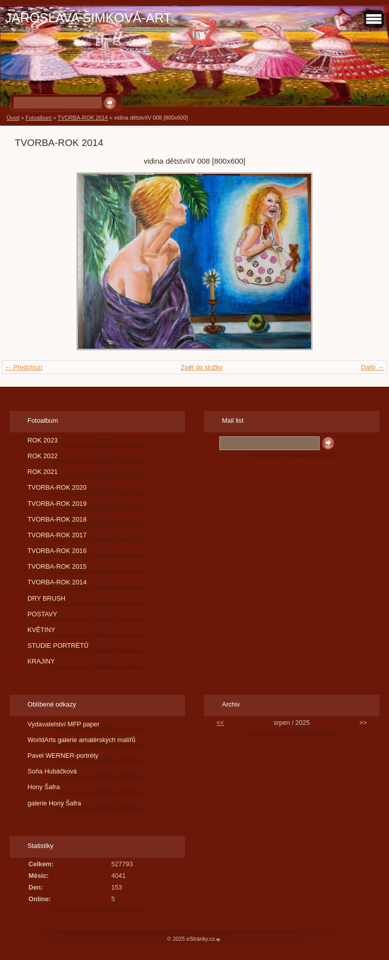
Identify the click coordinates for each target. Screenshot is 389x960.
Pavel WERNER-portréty (62, 755)
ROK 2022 (42, 456)
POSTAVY (42, 614)
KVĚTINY (41, 630)
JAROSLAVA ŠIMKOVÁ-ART (88, 18)
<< (220, 722)
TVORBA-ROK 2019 (57, 503)
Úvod (13, 118)
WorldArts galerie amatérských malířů (81, 740)
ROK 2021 (42, 471)
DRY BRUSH (46, 598)
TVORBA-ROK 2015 (57, 566)
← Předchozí (24, 367)
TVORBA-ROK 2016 (57, 551)
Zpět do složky (202, 367)
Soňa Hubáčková (51, 771)
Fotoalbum (38, 118)
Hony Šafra (43, 787)
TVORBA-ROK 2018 (57, 519)
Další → (372, 367)
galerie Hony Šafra (54, 803)
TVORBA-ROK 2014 (83, 118)
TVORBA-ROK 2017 (57, 535)
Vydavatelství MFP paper (63, 724)
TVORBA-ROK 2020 (57, 487)
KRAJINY (41, 661)
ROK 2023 (42, 440)
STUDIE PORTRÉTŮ (58, 645)
